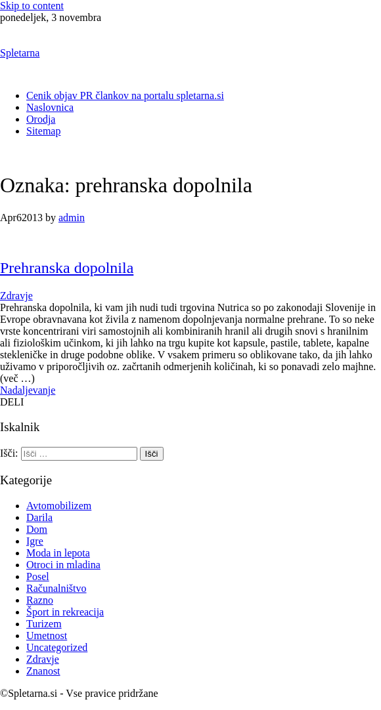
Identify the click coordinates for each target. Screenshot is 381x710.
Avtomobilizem (58, 505)
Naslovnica (50, 107)
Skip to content (32, 5)
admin (71, 217)
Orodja (40, 119)
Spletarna (19, 52)
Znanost (43, 671)
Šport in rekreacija (65, 611)
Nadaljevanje (27, 390)
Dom (36, 529)
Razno (39, 600)
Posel (37, 576)
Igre (34, 541)
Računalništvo (56, 588)
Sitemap (43, 130)
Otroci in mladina (63, 564)
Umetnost (46, 635)
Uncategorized (56, 647)
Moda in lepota (58, 552)
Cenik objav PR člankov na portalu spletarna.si (125, 95)
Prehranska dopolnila (66, 267)
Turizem (44, 623)
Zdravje (16, 295)
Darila (39, 517)
